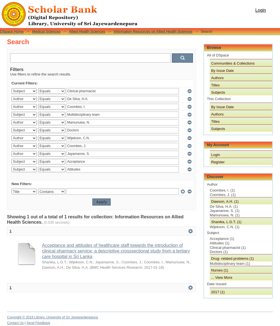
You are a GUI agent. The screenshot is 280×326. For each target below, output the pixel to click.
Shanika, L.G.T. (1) (226, 222)
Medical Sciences (46, 31)
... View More (221, 277)
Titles (215, 85)
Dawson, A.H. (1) (225, 201)
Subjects (218, 92)
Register (218, 162)
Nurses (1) (219, 270)
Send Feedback (38, 323)
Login (260, 10)
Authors (217, 78)
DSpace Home (12, 31)
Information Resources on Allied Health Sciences (153, 31)
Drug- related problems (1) (232, 258)
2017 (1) (218, 292)
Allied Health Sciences (87, 31)
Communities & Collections (233, 63)
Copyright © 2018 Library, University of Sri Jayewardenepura (52, 317)
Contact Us (15, 323)
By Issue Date (222, 70)
